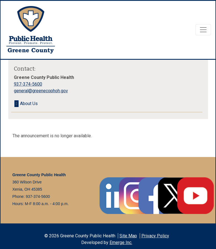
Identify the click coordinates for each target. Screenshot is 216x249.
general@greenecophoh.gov (41, 90)
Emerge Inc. (121, 242)
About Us (29, 103)
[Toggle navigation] (203, 29)
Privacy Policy (155, 235)
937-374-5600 (28, 84)
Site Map (128, 235)
